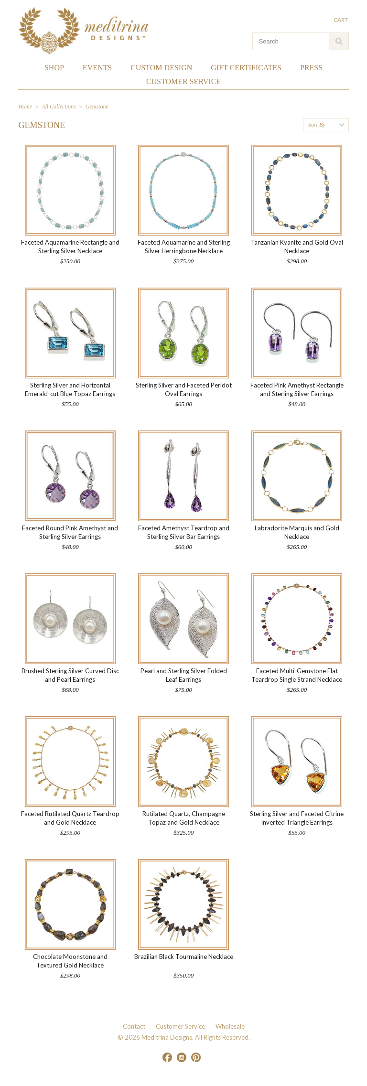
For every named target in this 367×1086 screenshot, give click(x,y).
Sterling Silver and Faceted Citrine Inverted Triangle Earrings (297, 818)
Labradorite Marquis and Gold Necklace (297, 532)
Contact (134, 1026)
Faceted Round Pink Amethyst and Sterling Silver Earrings (70, 532)
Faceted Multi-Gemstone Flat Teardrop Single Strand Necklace (296, 675)
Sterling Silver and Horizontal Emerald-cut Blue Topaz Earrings (70, 389)
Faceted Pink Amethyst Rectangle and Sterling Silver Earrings (297, 389)
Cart (341, 19)
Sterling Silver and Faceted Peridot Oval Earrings (184, 389)
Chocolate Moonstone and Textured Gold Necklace (70, 961)
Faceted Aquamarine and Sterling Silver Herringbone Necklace (184, 246)
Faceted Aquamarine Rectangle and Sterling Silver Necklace (70, 246)
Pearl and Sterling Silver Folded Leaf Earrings (183, 675)
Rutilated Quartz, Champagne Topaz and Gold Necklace (183, 818)
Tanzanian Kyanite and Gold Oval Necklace (297, 246)
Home (25, 106)
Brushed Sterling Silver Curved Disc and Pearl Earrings (70, 675)
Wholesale (230, 1026)
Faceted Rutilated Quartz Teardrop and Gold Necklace (70, 818)
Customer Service (180, 1026)
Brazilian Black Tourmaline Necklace (183, 956)
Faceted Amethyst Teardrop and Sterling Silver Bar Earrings (183, 532)
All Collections (59, 106)
